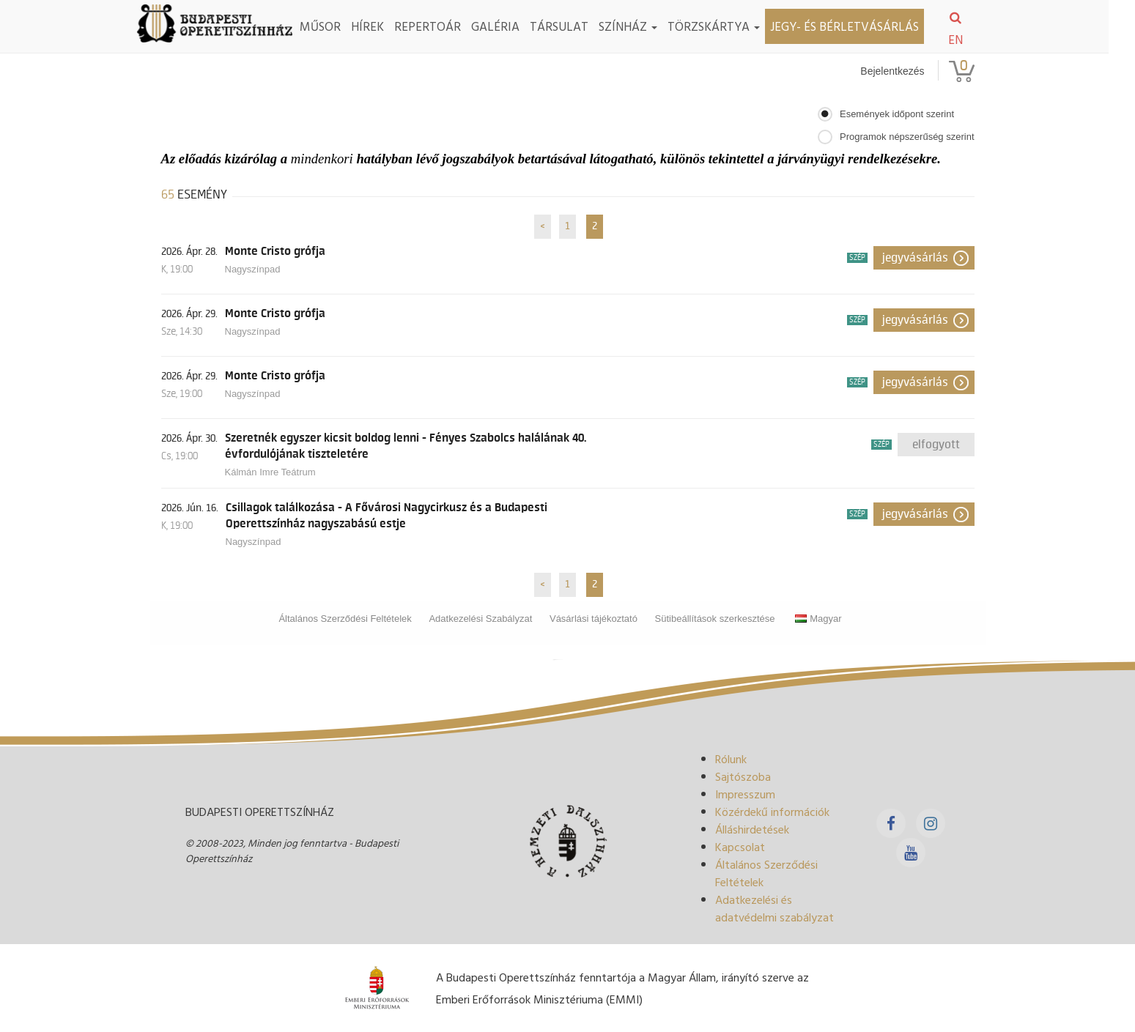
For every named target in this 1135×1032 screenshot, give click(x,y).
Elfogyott (936, 444)
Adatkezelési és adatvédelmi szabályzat (774, 908)
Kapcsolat (740, 846)
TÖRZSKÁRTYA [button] (727, 26)
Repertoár (440, 26)
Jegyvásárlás (915, 257)
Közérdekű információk (772, 811)
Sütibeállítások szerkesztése (715, 618)
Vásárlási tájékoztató (593, 618)
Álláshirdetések (752, 829)
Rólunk (731, 759)
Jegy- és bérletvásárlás (857, 26)
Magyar (818, 618)
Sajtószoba (743, 776)
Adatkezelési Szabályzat (480, 618)
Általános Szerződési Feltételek (344, 618)
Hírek (380, 26)
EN (968, 39)
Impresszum (745, 794)
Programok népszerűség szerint (907, 136)
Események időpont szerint (897, 113)
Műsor (333, 26)
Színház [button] (641, 26)
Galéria (508, 26)
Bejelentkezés (892, 71)
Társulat (572, 26)
